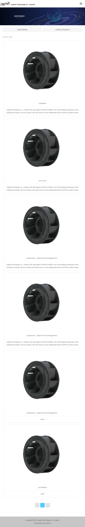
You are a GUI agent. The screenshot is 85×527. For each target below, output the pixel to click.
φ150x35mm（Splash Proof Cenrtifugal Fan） (42, 413)
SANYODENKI (22, 30)
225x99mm (42, 103)
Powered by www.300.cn (42, 523)
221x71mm (42, 181)
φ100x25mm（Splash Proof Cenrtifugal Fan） (42, 258)
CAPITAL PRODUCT (62, 30)
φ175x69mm (42, 487)
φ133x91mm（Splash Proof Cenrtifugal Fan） (42, 335)
